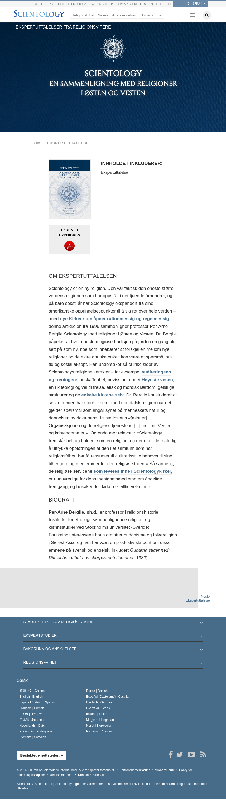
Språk (22, 680)
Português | (36, 731)
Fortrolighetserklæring (134, 770)
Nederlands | (33, 725)
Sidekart (98, 775)
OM (37, 143)
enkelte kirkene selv (102, 395)
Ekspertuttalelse (114, 172)
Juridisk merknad (62, 775)
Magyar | (100, 720)
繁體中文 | (33, 691)
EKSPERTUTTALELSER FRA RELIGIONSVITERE (63, 27)
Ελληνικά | (98, 708)
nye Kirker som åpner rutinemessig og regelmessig (114, 318)
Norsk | (99, 725)
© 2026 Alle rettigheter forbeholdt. (66, 770)
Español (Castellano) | (108, 696)
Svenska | (33, 737)
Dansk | (97, 691)
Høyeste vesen (156, 379)
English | (31, 696)
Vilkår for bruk (165, 770)
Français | (32, 708)
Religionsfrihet (82, 15)
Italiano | (97, 714)
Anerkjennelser (124, 15)
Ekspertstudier (151, 15)
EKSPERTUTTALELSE (68, 143)
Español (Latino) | (38, 702)
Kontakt (83, 775)
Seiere (103, 15)
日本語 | (32, 720)
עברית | (31, 714)
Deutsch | (99, 702)
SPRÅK (192, 3)
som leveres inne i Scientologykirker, (133, 471)
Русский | (99, 731)
